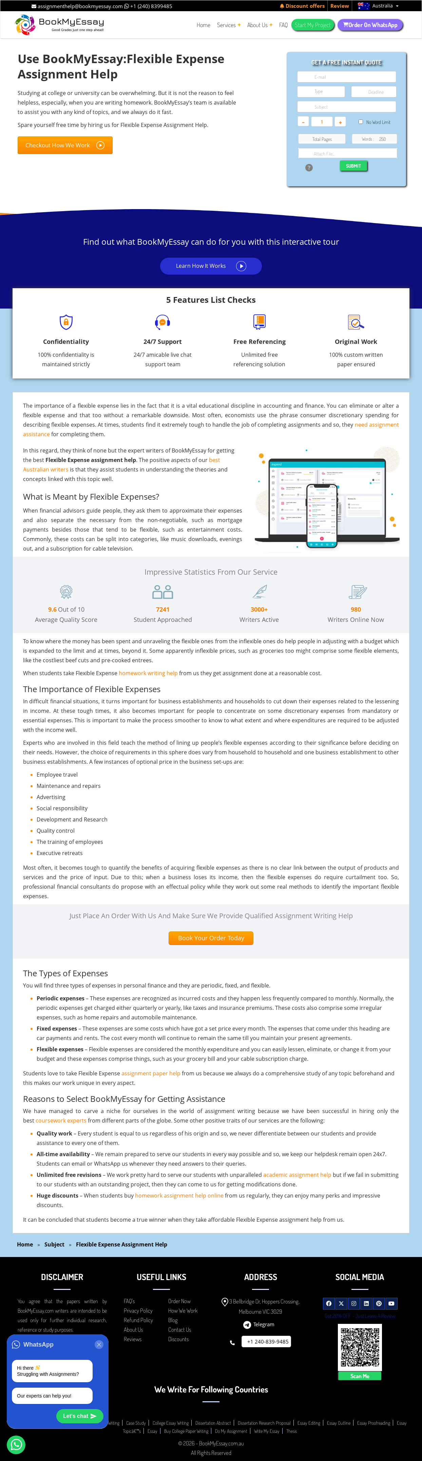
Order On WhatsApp (370, 25)
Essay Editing (309, 1423)
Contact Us (179, 1329)
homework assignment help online (179, 1195)
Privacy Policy (138, 1310)
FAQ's (129, 1301)
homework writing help (148, 673)
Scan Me (359, 1376)
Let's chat (80, 1416)
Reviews (132, 1339)
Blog (173, 1320)
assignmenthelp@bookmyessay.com (77, 6)
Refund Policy (138, 1320)
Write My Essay (267, 1431)
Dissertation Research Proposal (264, 1423)
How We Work (182, 1310)
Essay (152, 1431)
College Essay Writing (171, 1423)
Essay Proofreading (373, 1423)
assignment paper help (150, 1073)
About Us (133, 1329)
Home (25, 1244)
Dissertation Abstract (213, 1423)
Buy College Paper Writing (186, 1431)
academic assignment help (297, 1175)
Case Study (136, 1423)
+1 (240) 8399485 (148, 6)
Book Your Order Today (211, 938)
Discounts (178, 1339)
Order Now (179, 1301)
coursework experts (61, 1120)
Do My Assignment (231, 1431)
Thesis (291, 1431)
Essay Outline (338, 1423)
